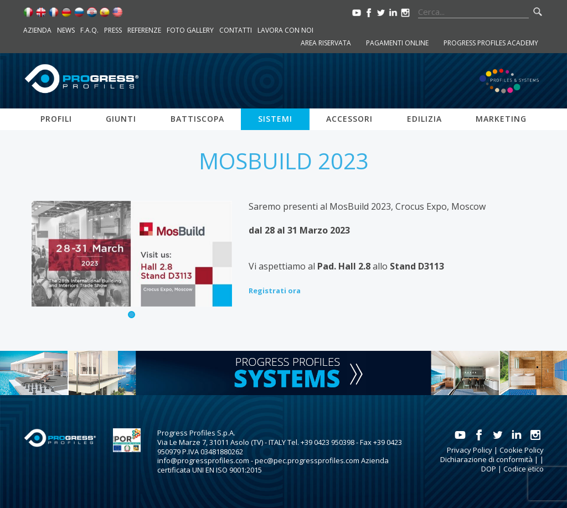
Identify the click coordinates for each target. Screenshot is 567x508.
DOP (488, 469)
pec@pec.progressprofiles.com (307, 460)
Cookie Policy (521, 450)
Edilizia (424, 118)
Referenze (144, 30)
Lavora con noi (285, 30)
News (66, 30)
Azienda (37, 30)
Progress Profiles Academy (491, 43)
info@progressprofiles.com (203, 460)
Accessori (349, 118)
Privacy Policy (469, 450)
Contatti (235, 30)
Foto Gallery (190, 30)
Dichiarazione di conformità (486, 459)
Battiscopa (197, 118)
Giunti (121, 118)
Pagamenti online (397, 43)
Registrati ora (275, 291)
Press (113, 30)
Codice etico (523, 469)
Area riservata (326, 43)
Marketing (501, 118)
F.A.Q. (89, 30)
